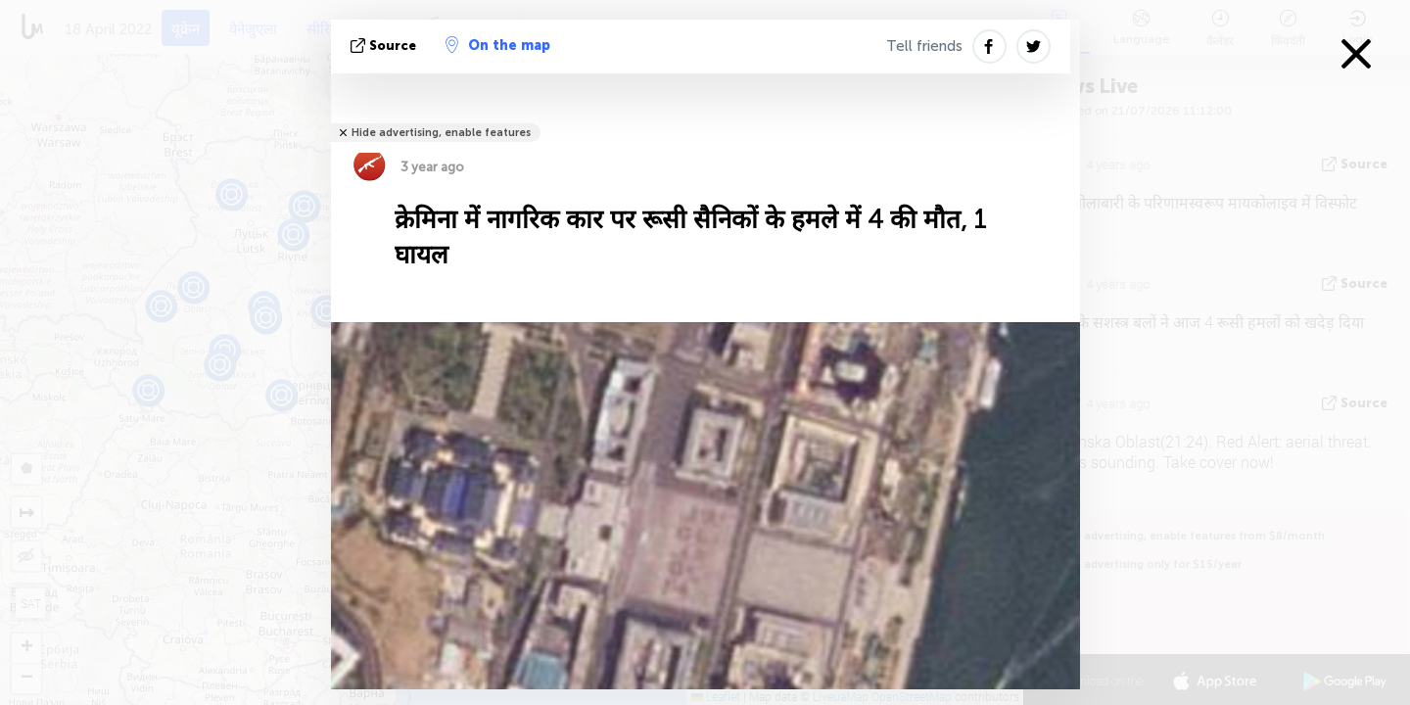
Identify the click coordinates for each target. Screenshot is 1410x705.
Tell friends (924, 46)
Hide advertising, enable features (441, 132)
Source (385, 45)
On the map (498, 45)
